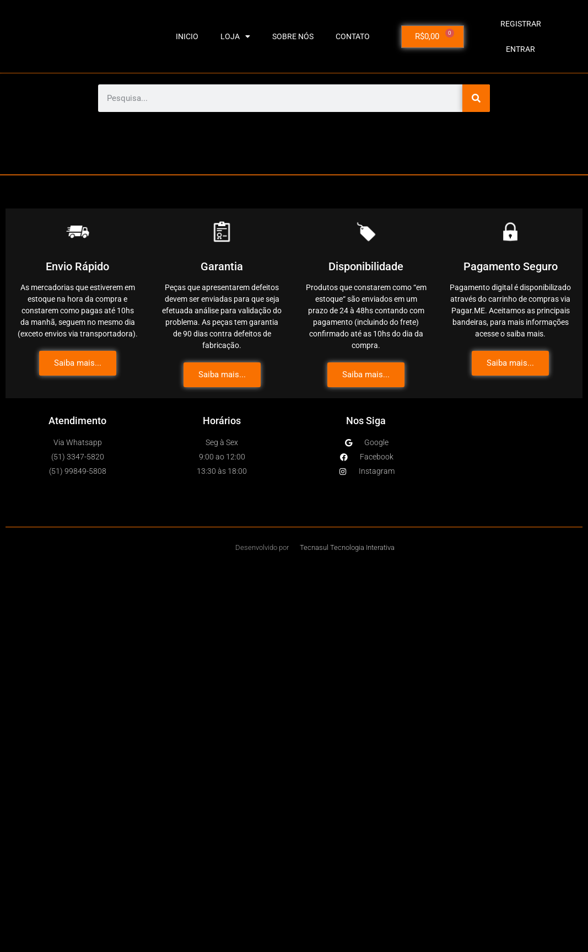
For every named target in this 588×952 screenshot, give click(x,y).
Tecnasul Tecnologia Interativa (347, 547)
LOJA (235, 36)
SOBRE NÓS (293, 36)
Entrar (520, 49)
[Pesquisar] (476, 98)
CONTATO (353, 36)
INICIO (187, 36)
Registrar (520, 23)
